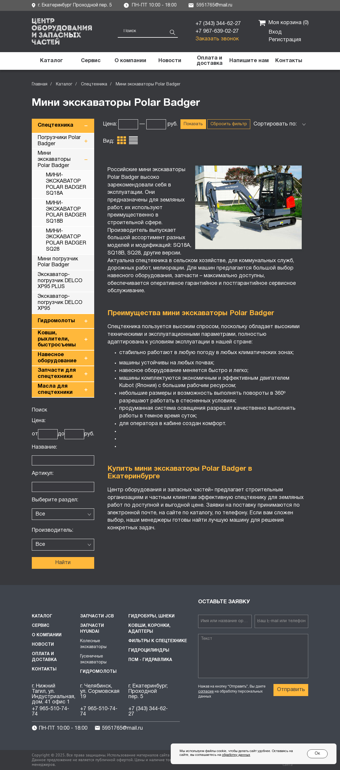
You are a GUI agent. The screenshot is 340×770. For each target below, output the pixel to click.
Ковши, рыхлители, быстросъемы (57, 339)
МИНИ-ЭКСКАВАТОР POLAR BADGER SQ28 (66, 240)
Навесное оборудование (57, 357)
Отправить (291, 689)
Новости (43, 645)
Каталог (64, 84)
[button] (249, 61)
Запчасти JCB (97, 616)
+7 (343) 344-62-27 (218, 23)
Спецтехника (94, 84)
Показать (193, 124)
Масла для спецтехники (55, 389)
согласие (206, 691)
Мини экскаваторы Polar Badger (54, 159)
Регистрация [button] (285, 39)
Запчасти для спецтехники (57, 373)
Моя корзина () (283, 23)
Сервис (40, 626)
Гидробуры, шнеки (151, 616)
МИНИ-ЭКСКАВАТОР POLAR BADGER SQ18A (66, 184)
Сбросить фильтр (228, 124)
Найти (63, 562)
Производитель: (52, 530)
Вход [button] (275, 32)
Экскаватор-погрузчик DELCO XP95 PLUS (60, 280)
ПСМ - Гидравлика (150, 660)
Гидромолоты (56, 320)
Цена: (39, 420)
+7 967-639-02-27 (217, 31)
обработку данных (236, 755)
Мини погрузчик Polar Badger (58, 262)
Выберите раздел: (55, 500)
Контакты (44, 669)
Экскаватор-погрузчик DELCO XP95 (60, 302)
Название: (44, 447)
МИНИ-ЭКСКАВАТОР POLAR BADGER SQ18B (66, 212)
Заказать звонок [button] (217, 39)
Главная (39, 84)
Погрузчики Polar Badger (59, 140)
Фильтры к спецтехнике (157, 641)
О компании (47, 635)
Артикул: (43, 473)
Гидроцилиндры (148, 650)
